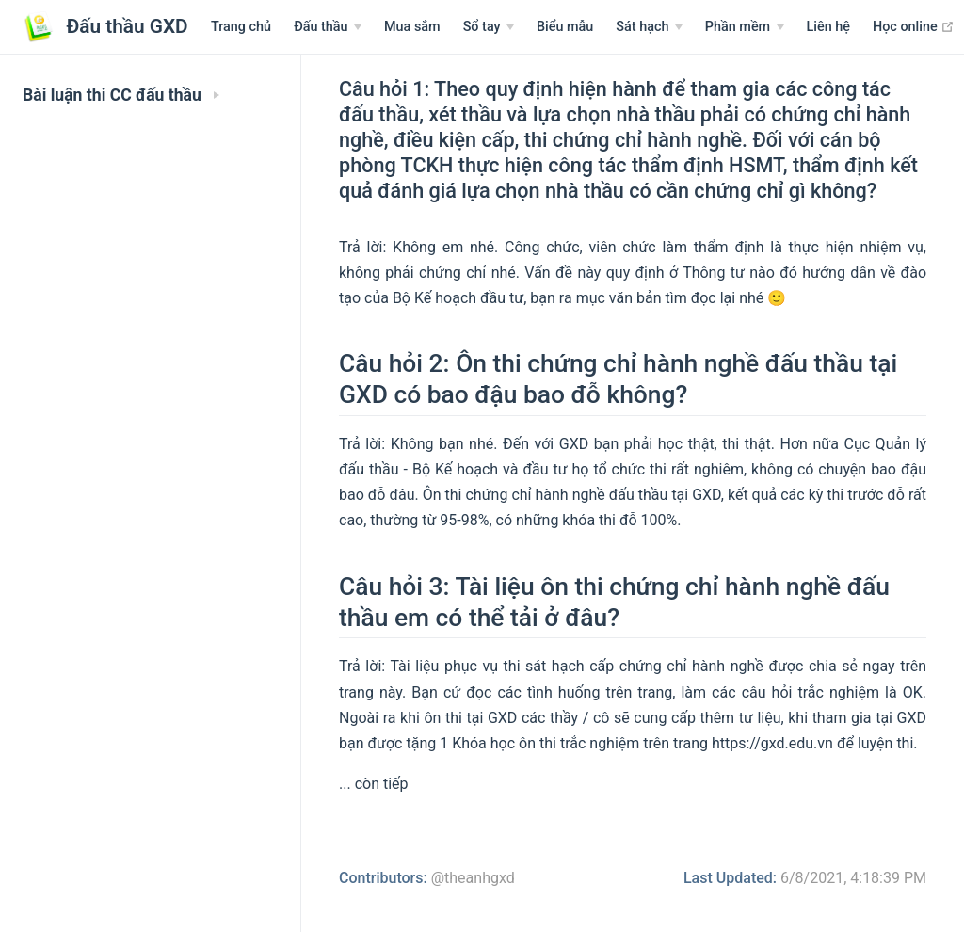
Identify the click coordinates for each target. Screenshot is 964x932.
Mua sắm (412, 27)
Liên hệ (828, 27)
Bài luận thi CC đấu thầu (121, 95)
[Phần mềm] (744, 27)
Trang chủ (241, 27)
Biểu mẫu (565, 27)
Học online (914, 26)
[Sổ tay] (488, 27)
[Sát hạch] (649, 27)
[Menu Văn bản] (328, 27)
